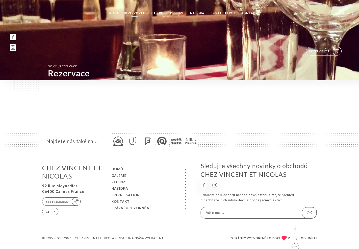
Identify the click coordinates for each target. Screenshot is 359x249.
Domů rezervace (62, 66)
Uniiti (312, 238)
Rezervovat (134, 13)
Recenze (177, 13)
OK (309, 212)
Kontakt (249, 13)
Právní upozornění (131, 208)
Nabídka (197, 13)
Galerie (157, 13)
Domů (113, 13)
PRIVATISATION (223, 13)
